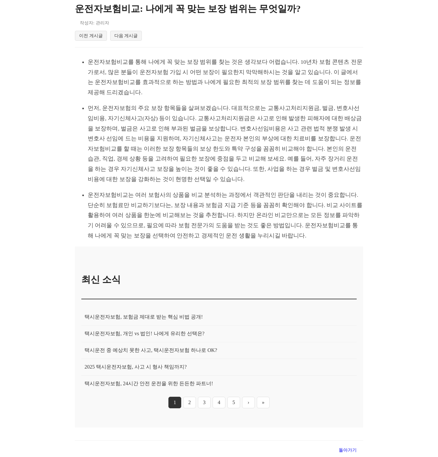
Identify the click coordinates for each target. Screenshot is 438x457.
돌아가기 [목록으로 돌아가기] (348, 451)
